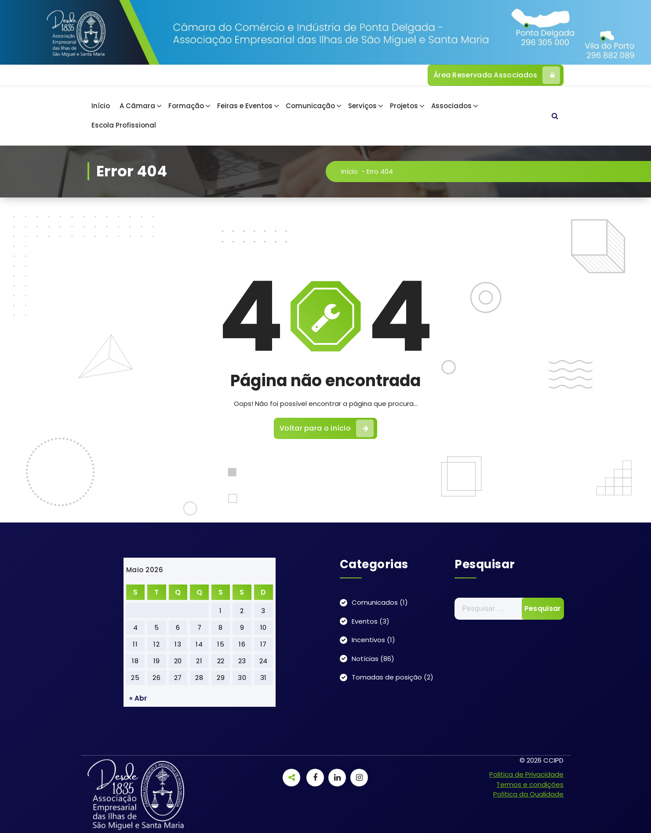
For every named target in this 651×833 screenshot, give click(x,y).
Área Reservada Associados (496, 75)
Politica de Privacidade (526, 774)
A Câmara (137, 105)
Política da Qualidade (528, 794)
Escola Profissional (123, 125)
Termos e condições (530, 784)
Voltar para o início (327, 432)
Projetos (404, 105)
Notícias (365, 658)
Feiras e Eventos (245, 105)
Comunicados (375, 602)
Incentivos (368, 639)
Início (100, 105)
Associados (451, 105)
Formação (186, 105)
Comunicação (310, 105)
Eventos (365, 621)
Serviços (362, 105)
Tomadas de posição (387, 677)
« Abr (138, 698)
